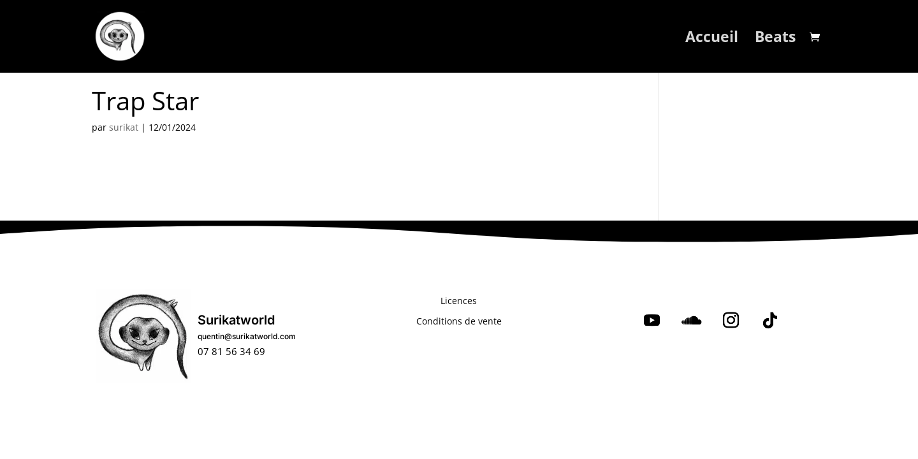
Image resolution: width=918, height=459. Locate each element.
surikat (123, 127)
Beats (775, 39)
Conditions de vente (459, 321)
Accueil (711, 39)
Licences (459, 301)
